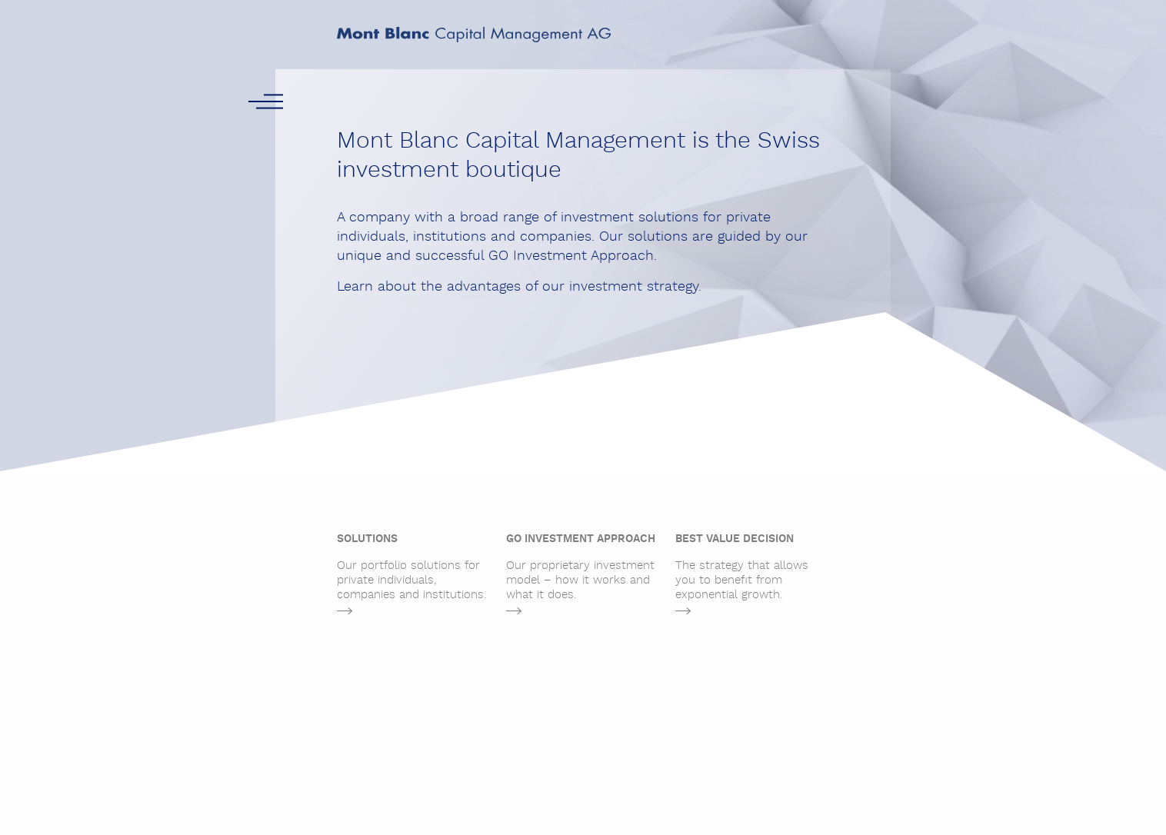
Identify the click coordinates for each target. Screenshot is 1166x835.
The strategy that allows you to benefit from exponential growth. (752, 567)
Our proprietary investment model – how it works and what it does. (583, 567)
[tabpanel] (414, 577)
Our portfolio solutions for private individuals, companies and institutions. (414, 567)
